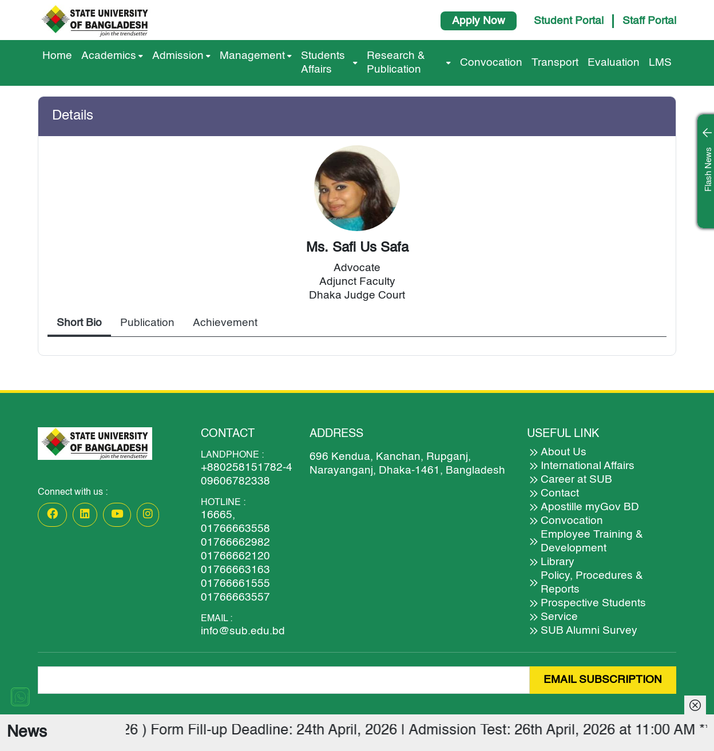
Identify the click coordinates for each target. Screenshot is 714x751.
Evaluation (614, 62)
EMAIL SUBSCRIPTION (603, 679)
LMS (660, 62)
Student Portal (569, 20)
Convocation (491, 62)
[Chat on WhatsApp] (20, 696)
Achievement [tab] (225, 322)
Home (57, 55)
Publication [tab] (147, 322)
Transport (554, 62)
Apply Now (478, 20)
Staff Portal (649, 20)
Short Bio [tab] (79, 322)
